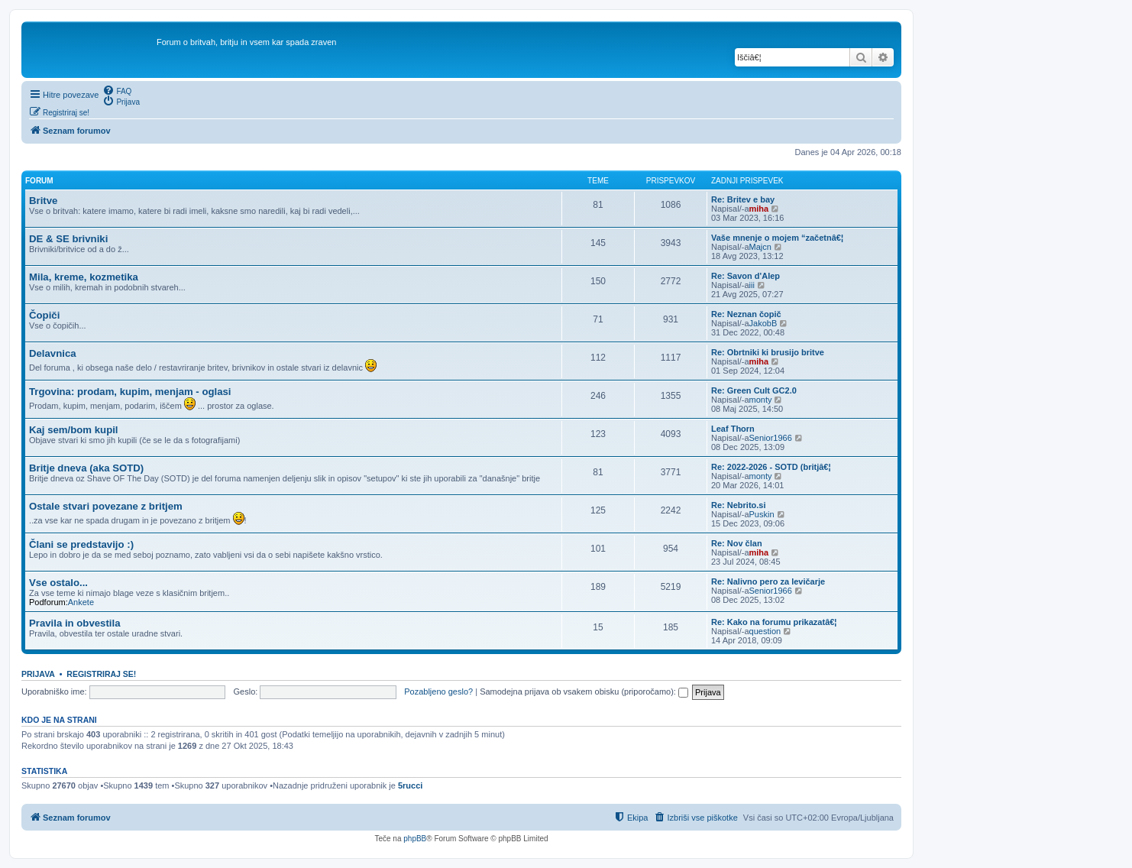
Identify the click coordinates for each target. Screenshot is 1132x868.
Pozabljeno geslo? (438, 691)
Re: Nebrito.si (738, 505)
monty (760, 399)
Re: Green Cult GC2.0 (754, 390)
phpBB (414, 838)
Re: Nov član (736, 543)
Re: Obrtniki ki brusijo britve (767, 352)
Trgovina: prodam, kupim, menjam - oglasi (130, 391)
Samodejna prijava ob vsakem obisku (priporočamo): (584, 691)
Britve (43, 200)
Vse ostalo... (58, 582)
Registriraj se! (101, 674)
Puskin (762, 514)
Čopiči (44, 315)
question (765, 631)
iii (752, 285)
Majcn (760, 246)
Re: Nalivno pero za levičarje (768, 581)
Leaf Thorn (733, 428)
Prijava (38, 674)
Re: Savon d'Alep (745, 275)
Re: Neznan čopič (746, 314)
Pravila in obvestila (74, 623)
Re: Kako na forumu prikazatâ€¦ (773, 622)
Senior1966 (770, 437)
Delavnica (52, 353)
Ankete (81, 602)
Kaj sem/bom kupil (73, 430)
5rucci (410, 785)
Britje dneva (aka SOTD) (86, 468)
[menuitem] (116, 90)
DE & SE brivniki (68, 239)
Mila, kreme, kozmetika (83, 277)
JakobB (763, 323)
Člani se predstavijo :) (81, 544)
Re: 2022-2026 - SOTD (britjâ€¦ (771, 466)
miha (759, 208)
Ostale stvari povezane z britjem (106, 506)
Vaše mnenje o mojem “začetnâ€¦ (777, 237)
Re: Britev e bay (743, 199)
